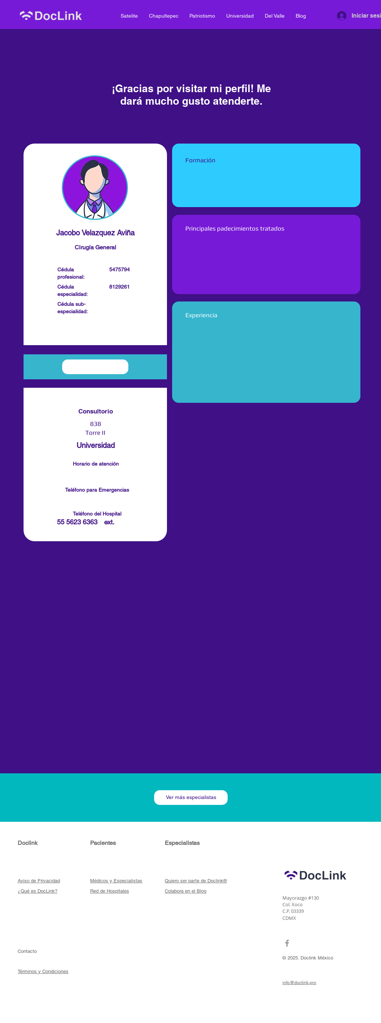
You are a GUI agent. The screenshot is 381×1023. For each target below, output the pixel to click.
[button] (95, 331)
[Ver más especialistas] (191, 797)
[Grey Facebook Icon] (287, 943)
